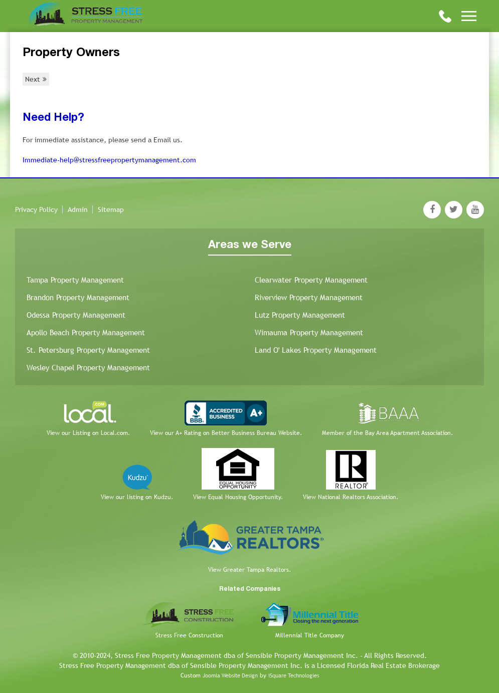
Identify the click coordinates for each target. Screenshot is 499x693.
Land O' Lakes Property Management (316, 350)
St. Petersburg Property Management (88, 350)
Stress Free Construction (189, 635)
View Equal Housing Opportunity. (238, 497)
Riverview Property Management (309, 297)
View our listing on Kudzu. (137, 497)
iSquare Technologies (293, 675)
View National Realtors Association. (350, 497)
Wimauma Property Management (309, 332)
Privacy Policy (36, 209)
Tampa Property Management (75, 280)
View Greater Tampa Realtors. (249, 569)
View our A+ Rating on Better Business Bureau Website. (226, 432)
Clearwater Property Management (311, 280)
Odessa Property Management (76, 315)
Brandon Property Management (78, 297)
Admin (78, 209)
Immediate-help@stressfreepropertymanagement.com (109, 160)
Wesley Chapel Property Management (88, 367)
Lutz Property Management (300, 315)
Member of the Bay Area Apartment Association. (387, 432)
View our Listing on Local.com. (88, 432)
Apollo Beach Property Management (86, 332)
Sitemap (111, 209)
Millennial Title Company (309, 635)
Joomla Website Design (230, 675)
